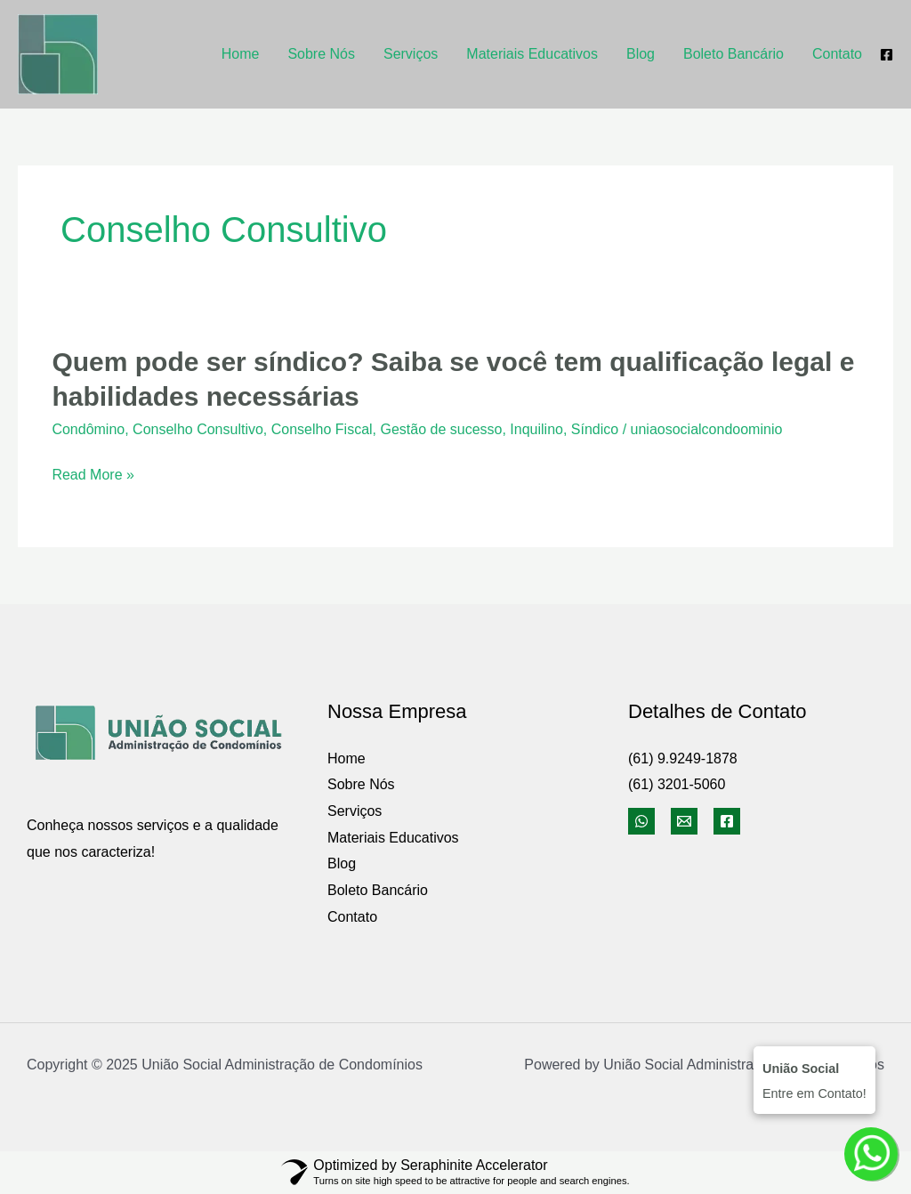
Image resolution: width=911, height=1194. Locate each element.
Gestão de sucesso (441, 429)
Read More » (93, 475)
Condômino (88, 429)
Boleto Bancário (733, 53)
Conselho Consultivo (198, 429)
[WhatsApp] (641, 821)
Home (241, 53)
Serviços (410, 53)
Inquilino (536, 429)
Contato (837, 53)
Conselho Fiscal (322, 429)
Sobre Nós (321, 53)
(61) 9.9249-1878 (683, 758)
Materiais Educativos (532, 53)
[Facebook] (886, 54)
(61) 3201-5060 (676, 784)
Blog (640, 53)
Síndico (594, 429)
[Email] (684, 821)
